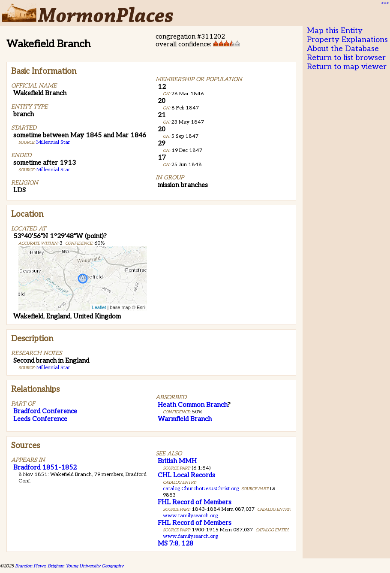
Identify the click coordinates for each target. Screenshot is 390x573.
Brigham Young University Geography (85, 566)
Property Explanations (347, 39)
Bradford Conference (45, 411)
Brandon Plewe (30, 566)
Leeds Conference (40, 419)
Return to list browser (346, 57)
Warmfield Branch (185, 419)
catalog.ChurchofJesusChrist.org (201, 488)
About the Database (343, 48)
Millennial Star (53, 142)
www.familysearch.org (190, 515)
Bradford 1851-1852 (45, 467)
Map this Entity (335, 30)
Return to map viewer (347, 66)
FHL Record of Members (194, 502)
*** (384, 5)
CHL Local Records (186, 475)
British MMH (177, 461)
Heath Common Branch (193, 405)
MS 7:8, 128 (175, 543)
